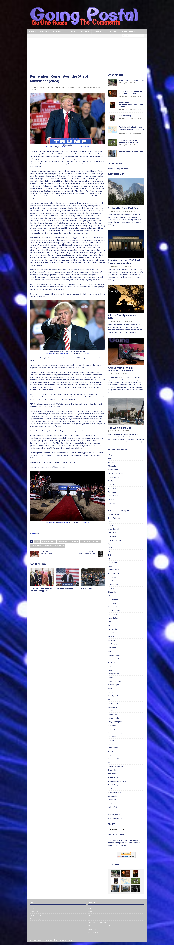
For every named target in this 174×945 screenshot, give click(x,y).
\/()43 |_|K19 (113, 803)
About (90, 915)
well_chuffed (112, 807)
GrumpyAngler (113, 607)
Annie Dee (111, 484)
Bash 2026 (91, 912)
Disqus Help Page (94, 933)
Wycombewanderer (115, 818)
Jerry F (110, 625)
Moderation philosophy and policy (99, 926)
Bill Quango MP (113, 514)
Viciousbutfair (113, 796)
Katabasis (111, 662)
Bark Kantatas (113, 496)
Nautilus (111, 692)
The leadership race (64, 588)
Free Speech (62, 542)
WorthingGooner (114, 814)
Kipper (110, 670)
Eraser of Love (113, 585)
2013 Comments (130, 321)
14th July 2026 (124, 83)
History (84, 31)
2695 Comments (136, 154)
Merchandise (127, 31)
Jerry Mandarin (113, 629)
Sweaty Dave (112, 770)
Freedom (74, 542)
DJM (33, 534)
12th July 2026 (124, 133)
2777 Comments (128, 266)
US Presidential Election (54, 546)
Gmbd (110, 596)
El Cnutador (112, 577)
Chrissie (111, 525)
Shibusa (111, 762)
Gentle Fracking (125, 116)
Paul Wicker (112, 725)
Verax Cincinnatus (114, 792)
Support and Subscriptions (97, 922)
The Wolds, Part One (119, 427)
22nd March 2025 (115, 321)
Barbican (111, 499)
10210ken (111, 462)
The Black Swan (113, 777)
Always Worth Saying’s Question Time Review (121, 369)
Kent (109, 666)
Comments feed (35, 915)
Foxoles (111, 588)
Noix (109, 700)
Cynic (110, 544)
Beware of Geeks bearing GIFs (119, 510)
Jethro (110, 622)
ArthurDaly (112, 488)
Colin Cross (112, 533)
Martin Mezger (113, 685)
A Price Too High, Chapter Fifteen (122, 317)
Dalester (111, 548)
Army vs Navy (87, 588)
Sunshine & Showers (115, 766)
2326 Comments (136, 133)
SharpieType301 (114, 759)
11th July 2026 (124, 154)
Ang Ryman (112, 481)
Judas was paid (113, 659)
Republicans (36, 546)
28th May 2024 (114, 266)
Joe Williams (112, 644)
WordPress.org (35, 919)
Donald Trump (50, 147)
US (94, 87)
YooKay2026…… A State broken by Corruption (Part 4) (131, 92)
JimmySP (111, 633)
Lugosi (110, 677)
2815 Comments (136, 96)
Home (31, 31)
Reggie (110, 744)
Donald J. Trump (48, 542)
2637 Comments (136, 118)
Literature (98, 31)
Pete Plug (111, 729)
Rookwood (112, 751)
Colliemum (112, 536)
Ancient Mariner (113, 477)
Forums (112, 31)
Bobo (110, 522)
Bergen (110, 507)
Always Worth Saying (115, 473)
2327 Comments (136, 109)
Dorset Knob (112, 562)
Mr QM (110, 688)
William (110, 811)
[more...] (111, 225)
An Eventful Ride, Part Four (123, 207)
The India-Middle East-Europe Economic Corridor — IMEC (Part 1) (131, 129)
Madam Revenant (114, 681)
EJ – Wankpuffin (113, 573)
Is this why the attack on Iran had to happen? (41, 589)
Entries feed (34, 912)
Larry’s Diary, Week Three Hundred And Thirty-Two (129, 141)
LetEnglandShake (114, 674)
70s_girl (110, 455)
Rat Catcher (112, 737)
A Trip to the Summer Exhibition (131, 80)
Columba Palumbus (115, 540)
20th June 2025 (114, 374)
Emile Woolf (112, 581)
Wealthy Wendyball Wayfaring (131, 151)
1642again (111, 458)
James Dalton (113, 618)
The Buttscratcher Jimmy (117, 781)
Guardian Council (114, 610)
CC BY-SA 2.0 (85, 147)
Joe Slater (111, 640)
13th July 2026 (124, 109)
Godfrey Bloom (113, 599)
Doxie (110, 566)
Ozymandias (112, 714)
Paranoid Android (114, 718)
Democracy (71, 87)
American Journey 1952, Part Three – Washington (124, 261)
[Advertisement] (87, 57)
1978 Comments (136, 83)
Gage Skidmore (63, 147)
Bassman (111, 503)
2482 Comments (136, 145)
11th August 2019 (115, 211)
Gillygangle (112, 592)
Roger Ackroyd (113, 748)
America (64, 87)
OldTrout (111, 711)
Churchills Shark (113, 529)
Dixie (110, 555)
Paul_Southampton (115, 722)
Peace (85, 87)
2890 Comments (128, 374)
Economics (57, 31)
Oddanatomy (112, 707)
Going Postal (53, 87)
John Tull (111, 651)
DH (109, 551)
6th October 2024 (115, 431)
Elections (79, 87)
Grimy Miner (112, 603)
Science (72, 31)
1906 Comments (130, 431)
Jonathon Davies (114, 655)
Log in (32, 908)
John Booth (112, 648)
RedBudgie (112, 740)
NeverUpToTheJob (114, 696)
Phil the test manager (115, 733)
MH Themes (68, 940)
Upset (110, 788)
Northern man (113, 703)
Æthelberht (112, 466)
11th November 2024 (39, 87)
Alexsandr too (113, 470)
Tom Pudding (113, 785)
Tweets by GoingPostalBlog (118, 169)
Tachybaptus (112, 774)
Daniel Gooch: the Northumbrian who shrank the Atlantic (131, 105)
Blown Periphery (114, 518)
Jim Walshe (112, 636)
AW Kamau (112, 492)
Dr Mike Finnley (113, 570)
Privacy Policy (93, 929)
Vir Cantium (112, 800)
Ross (110, 755)
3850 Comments (130, 211)
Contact (91, 919)
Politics (43, 31)
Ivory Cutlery (112, 614)
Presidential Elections (90, 542)
